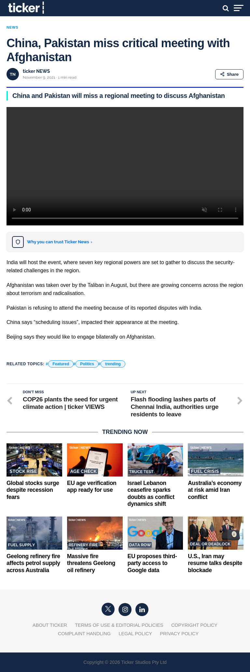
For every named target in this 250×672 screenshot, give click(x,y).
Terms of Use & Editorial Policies (119, 625)
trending (113, 364)
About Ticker (50, 625)
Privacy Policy (179, 633)
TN (13, 74)
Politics (87, 364)
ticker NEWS (36, 71)
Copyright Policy (194, 625)
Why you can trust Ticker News (59, 241)
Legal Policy (135, 633)
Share (229, 74)
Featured (61, 364)
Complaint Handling (84, 633)
